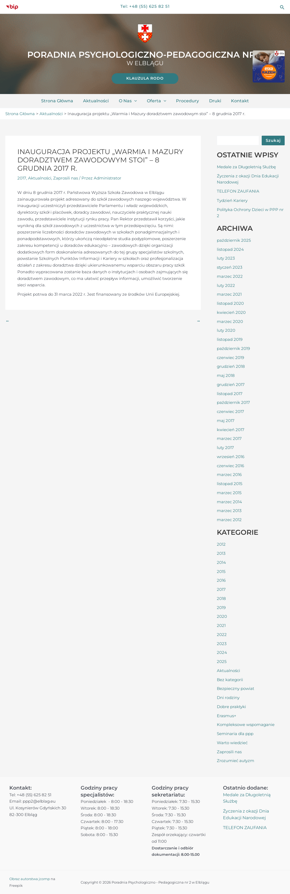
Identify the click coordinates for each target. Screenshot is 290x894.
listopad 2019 (229, 339)
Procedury (186, 100)
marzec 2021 (229, 293)
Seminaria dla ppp (235, 733)
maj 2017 (225, 420)
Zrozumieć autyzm (235, 760)
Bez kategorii (230, 679)
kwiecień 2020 (231, 312)
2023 (221, 643)
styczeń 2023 (229, 267)
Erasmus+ (226, 715)
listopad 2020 (230, 303)
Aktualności (99, 100)
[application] (135, 101)
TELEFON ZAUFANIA (238, 190)
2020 (222, 616)
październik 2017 (233, 402)
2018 (221, 598)
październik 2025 (234, 240)
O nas (129, 101)
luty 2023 (226, 257)
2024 (222, 652)
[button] (282, 7)
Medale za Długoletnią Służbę (246, 166)
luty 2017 (225, 447)
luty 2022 (226, 285)
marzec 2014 (229, 501)
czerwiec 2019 (230, 357)
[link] (145, 78)
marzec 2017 (229, 438)
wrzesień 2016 (230, 456)
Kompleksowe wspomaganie (246, 724)
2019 (221, 607)
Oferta (156, 101)
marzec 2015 (229, 492)
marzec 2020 (230, 321)
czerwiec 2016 (230, 465)
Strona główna (61, 100)
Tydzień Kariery (232, 200)
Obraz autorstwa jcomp (29, 879)
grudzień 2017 (231, 384)
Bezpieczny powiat (235, 688)
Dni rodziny (228, 697)
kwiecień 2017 (230, 429)
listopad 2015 (229, 483)
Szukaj (273, 140)
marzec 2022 (230, 276)
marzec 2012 (229, 519)
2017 (21, 178)
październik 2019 (233, 348)
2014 (221, 562)
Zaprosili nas (65, 178)
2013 (221, 553)
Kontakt (236, 100)
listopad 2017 (229, 393)
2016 (221, 580)
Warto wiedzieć (232, 742)
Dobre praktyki (231, 706)
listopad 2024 (230, 249)
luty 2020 (226, 330)
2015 (221, 571)
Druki (212, 100)
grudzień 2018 (231, 366)
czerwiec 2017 (230, 411)
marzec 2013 (229, 510)
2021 (221, 625)
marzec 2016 (229, 474)
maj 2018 (226, 375)
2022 (222, 634)
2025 (221, 661)
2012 (221, 543)
